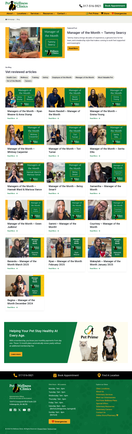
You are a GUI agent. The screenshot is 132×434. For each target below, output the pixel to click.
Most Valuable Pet (105, 77)
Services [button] (36, 13)
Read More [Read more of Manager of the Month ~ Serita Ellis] (95, 156)
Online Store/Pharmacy (107, 415)
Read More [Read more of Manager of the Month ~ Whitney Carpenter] (12, 156)
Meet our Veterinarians (106, 397)
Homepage (10, 19)
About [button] (10, 13)
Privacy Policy (42, 429)
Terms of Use (52, 429)
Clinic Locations (103, 388)
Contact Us (100, 412)
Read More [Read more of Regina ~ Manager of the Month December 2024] (12, 307)
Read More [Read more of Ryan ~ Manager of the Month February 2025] (54, 268)
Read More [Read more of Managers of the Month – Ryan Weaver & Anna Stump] (12, 118)
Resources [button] (49, 13)
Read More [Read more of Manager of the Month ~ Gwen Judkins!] (12, 231)
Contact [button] (62, 13)
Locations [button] (22, 13)
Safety (45, 77)
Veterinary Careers (104, 409)
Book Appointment (115, 5)
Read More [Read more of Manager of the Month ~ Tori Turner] (54, 156)
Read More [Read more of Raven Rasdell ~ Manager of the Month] (54, 118)
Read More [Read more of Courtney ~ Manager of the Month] (95, 231)
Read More (73, 48)
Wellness (24, 77)
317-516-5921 (90, 6)
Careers (28, 81)
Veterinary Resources (105, 406)
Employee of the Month (61, 77)
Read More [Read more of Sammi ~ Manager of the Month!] (54, 231)
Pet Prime (92, 13)
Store (105, 13)
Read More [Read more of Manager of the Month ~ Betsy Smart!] (54, 193)
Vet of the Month (14, 81)
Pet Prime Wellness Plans (106, 400)
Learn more (16, 354)
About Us (100, 391)
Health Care (11, 77)
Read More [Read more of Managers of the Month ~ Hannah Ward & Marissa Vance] (12, 193)
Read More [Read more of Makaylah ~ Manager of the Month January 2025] (95, 268)
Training (35, 77)
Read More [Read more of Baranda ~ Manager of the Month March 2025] (12, 268)
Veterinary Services (104, 394)
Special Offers (102, 403)
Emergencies (119, 13)
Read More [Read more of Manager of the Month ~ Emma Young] (95, 118)
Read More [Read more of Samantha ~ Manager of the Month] (95, 193)
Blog (18, 19)
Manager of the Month (85, 77)
